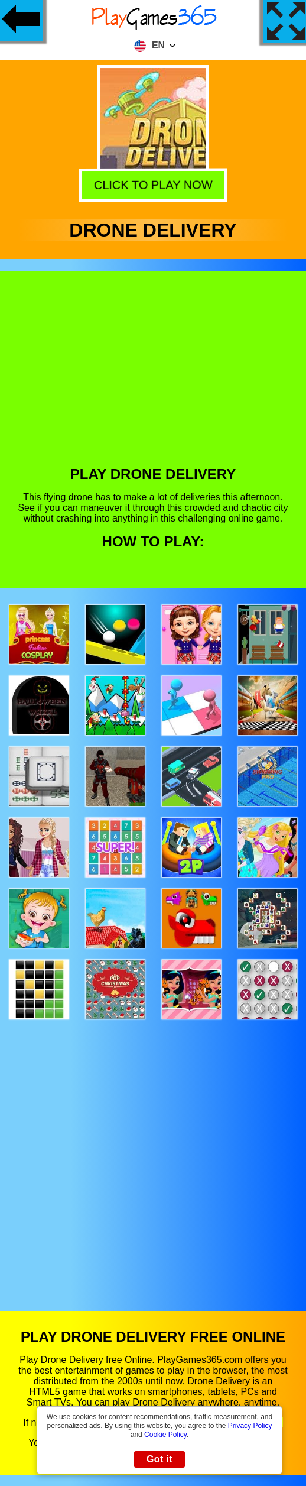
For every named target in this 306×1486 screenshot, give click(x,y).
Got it (159, 1459)
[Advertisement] (153, 377)
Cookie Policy (165, 1434)
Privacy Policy (250, 1426)
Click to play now (155, 185)
